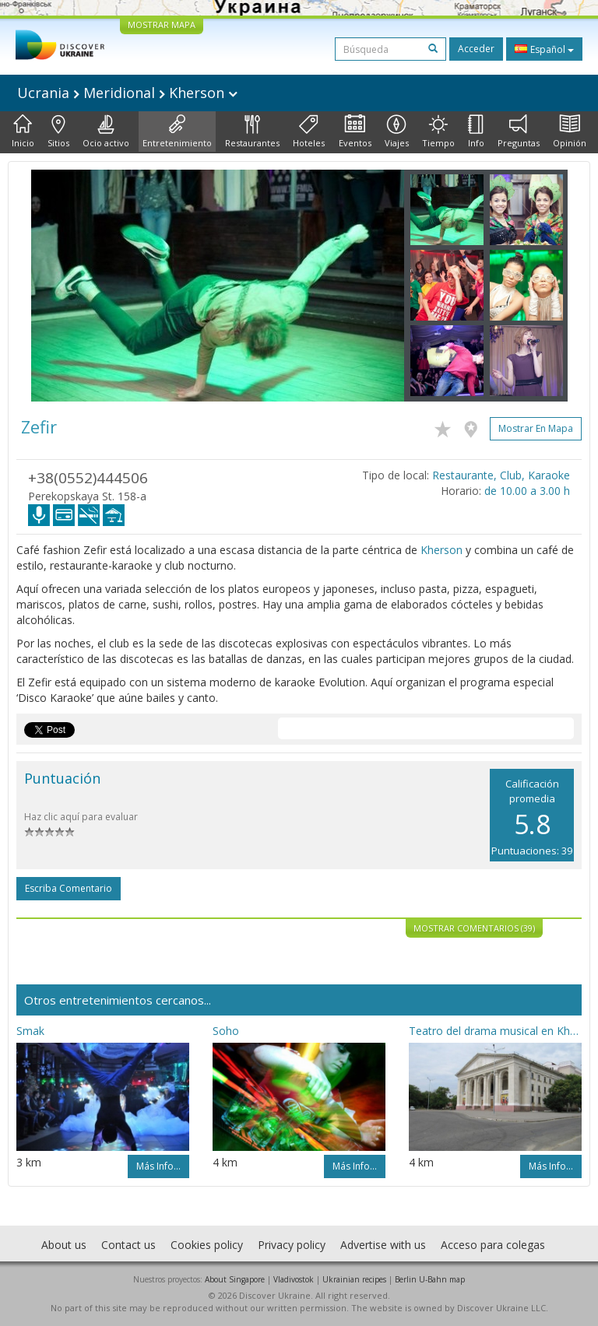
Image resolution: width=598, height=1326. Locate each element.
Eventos (355, 131)
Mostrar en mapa (535, 428)
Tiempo (438, 131)
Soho (226, 1030)
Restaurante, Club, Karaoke (501, 475)
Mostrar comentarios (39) (474, 928)
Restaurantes (252, 131)
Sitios (58, 131)
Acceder (476, 48)
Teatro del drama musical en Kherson (495, 1030)
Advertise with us (383, 1244)
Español (544, 49)
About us (63, 1244)
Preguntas (519, 131)
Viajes (397, 131)
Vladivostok (293, 1279)
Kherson (441, 549)
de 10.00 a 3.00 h (527, 490)
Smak (30, 1030)
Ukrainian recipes (354, 1279)
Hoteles (309, 131)
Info (476, 131)
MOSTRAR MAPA (161, 24)
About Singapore (235, 1279)
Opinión (569, 131)
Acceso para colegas (493, 1244)
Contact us (128, 1244)
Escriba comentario (68, 888)
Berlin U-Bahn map (430, 1279)
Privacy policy (291, 1244)
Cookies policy (207, 1244)
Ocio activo (106, 131)
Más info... (158, 1166)
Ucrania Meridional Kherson (127, 92)
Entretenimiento (177, 131)
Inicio (23, 131)
